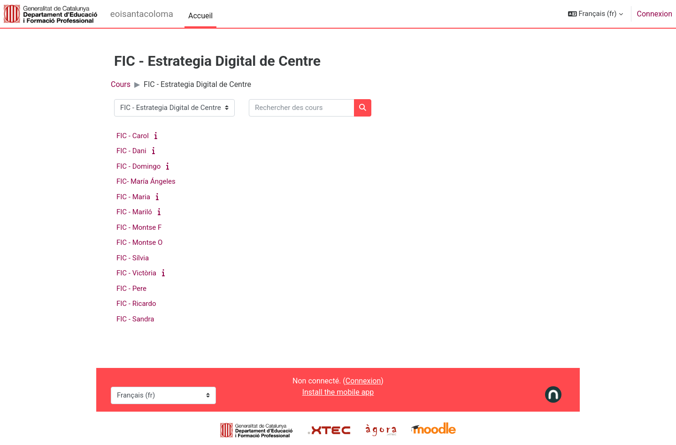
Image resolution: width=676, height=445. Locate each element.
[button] (595, 14)
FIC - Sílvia (132, 258)
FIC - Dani (131, 151)
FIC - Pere (131, 288)
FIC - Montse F (138, 227)
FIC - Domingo (138, 166)
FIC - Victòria (136, 273)
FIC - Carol (132, 136)
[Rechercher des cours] (301, 108)
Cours (121, 84)
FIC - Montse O (139, 242)
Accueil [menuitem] (200, 15)
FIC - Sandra (135, 319)
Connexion (654, 13)
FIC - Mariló (134, 212)
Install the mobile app (338, 392)
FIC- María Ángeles (146, 181)
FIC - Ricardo (136, 303)
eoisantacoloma (141, 14)
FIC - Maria (133, 197)
